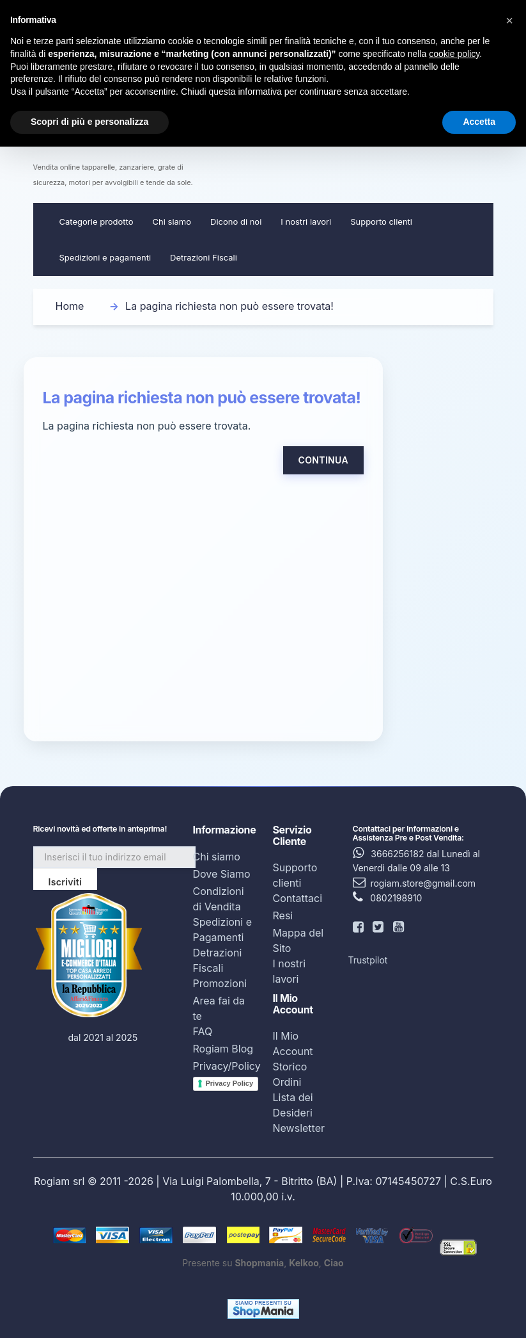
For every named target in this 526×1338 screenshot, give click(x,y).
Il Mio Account (293, 1043)
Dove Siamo (222, 873)
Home (70, 306)
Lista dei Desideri (293, 1105)
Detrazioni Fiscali (203, 257)
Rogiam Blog (223, 1048)
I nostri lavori (306, 221)
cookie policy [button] (454, 54)
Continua (323, 460)
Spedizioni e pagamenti (105, 257)
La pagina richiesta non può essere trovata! (229, 306)
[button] (509, 20)
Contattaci (298, 898)
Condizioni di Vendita (218, 899)
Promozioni (220, 983)
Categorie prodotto (96, 221)
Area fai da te (219, 1008)
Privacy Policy (230, 1083)
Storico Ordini (290, 1074)
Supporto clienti (381, 221)
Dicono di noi (235, 221)
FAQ (203, 1031)
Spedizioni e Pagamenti (222, 929)
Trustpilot (368, 960)
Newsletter (299, 1128)
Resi (283, 915)
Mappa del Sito (298, 940)
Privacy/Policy (227, 1066)
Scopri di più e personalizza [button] (89, 122)
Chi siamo (172, 221)
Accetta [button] (479, 122)
